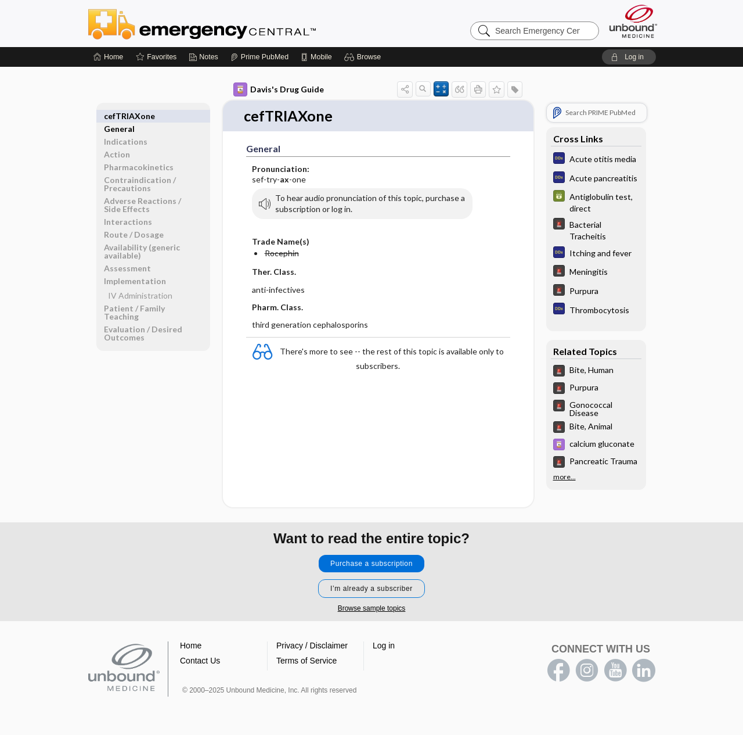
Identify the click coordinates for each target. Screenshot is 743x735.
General (119, 116)
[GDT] (596, 202)
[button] (364, 57)
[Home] (108, 57)
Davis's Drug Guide (278, 89)
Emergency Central (232, 23)
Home (190, 646)
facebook (558, 671)
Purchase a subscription (371, 564)
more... (564, 477)
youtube (615, 671)
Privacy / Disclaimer (312, 646)
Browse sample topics (372, 609)
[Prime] (259, 57)
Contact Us (200, 661)
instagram (586, 671)
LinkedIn (643, 671)
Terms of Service (306, 661)
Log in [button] (384, 646)
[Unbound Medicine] (633, 21)
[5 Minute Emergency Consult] (596, 229)
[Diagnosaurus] (596, 159)
